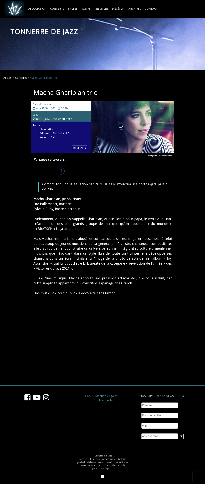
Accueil (7, 78)
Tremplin (101, 9)
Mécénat (118, 9)
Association (37, 9)
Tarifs (86, 9)
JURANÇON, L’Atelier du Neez (52, 119)
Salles (73, 9)
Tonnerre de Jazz (44, 31)
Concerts (57, 9)
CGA (88, 396)
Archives (135, 9)
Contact (151, 9)
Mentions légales (106, 396)
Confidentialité (103, 400)
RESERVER (79, 148)
